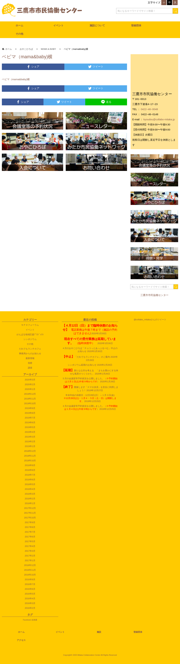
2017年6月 (30, 536)
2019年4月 (30, 432)
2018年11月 (30, 456)
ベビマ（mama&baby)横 (16, 79)
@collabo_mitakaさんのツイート (150, 319)
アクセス (21, 640)
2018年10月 (30, 460)
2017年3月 (30, 551)
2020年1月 (30, 389)
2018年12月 (30, 451)
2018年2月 (30, 498)
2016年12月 (30, 565)
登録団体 (136, 25)
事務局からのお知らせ (30, 353)
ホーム (19, 25)
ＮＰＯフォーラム (30, 325)
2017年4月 (30, 546)
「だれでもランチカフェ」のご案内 (86, 357)
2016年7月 (30, 584)
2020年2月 (30, 384)
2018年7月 (30, 475)
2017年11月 (30, 513)
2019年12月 (30, 394)
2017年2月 (30, 555)
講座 (30, 367)
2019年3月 (30, 436)
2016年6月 (30, 589)
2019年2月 (30, 441)
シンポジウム (30, 339)
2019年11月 (30, 398)
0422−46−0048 (149, 109)
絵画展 (34, 620)
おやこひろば (26, 49)
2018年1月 (30, 503)
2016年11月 (30, 570)
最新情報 (30, 358)
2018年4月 (30, 489)
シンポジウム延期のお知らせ (82, 365)
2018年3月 (30, 494)
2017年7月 (30, 532)
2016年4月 (30, 598)
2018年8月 (30, 470)
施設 (99, 632)
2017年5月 (30, 541)
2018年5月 (30, 484)
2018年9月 (30, 465)
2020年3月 (30, 379)
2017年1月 (30, 560)
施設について (97, 25)
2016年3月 (30, 603)
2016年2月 (30, 608)
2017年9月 (30, 522)
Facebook (27, 620)
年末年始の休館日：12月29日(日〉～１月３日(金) (91, 398)
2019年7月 (30, 417)
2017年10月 (30, 517)
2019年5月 (30, 427)
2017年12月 (30, 508)
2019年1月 (30, 446)
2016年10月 (30, 574)
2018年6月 (30, 479)
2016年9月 (30, 579)
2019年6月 (30, 422)
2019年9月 (30, 408)
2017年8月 (30, 527)
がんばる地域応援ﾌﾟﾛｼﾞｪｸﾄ (30, 334)
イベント (58, 25)
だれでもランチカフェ (30, 348)
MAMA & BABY (48, 49)
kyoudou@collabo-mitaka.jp (159, 119)
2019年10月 (30, 403)
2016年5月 (30, 593)
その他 (19, 33)
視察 (30, 363)
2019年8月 (30, 413)
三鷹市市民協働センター (154, 295)
